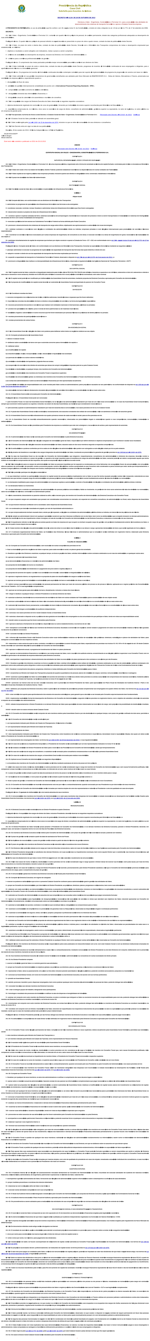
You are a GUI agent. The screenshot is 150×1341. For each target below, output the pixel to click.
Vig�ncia (136, 115)
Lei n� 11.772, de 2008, (34, 1331)
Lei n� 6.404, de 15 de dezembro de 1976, (43, 122)
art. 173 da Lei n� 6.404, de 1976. (97, 1248)
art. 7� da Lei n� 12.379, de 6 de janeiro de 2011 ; (95, 257)
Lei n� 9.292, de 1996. (62, 1070)
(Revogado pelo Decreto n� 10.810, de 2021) (116, 115)
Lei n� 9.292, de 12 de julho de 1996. (67, 798)
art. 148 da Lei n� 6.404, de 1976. (130, 452)
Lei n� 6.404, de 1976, (42, 798)
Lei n (50, 740)
